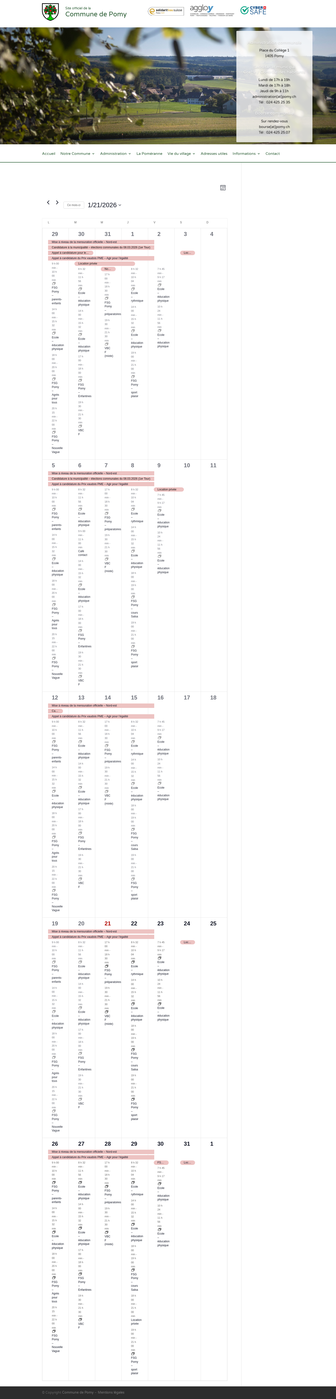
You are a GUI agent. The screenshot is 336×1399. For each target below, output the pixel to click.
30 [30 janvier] (161, 1144)
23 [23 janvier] (161, 923)
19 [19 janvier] (55, 923)
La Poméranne (149, 154)
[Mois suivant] (57, 202)
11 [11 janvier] (213, 465)
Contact (273, 154)
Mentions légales (111, 1393)
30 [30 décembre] (81, 234)
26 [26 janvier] (55, 1144)
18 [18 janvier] (213, 697)
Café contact (82, 553)
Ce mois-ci (73, 205)
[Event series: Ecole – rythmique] (133, 289)
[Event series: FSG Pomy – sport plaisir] (133, 377)
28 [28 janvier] (108, 1144)
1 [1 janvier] (132, 234)
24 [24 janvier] (187, 923)
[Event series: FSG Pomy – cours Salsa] (133, 597)
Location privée (136, 1322)
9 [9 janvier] (159, 465)
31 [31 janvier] (187, 1144)
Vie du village (179, 154)
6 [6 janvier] (79, 465)
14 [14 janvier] (108, 697)
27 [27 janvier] (81, 1144)
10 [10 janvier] (187, 465)
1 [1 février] (211, 1144)
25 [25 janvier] (213, 923)
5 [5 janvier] (53, 465)
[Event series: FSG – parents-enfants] (54, 284)
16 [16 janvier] (161, 697)
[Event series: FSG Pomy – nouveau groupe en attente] (54, 379)
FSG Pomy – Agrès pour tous (55, 618)
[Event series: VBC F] (80, 426)
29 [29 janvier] (134, 1144)
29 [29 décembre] (55, 234)
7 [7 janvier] (106, 465)
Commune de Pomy (78, 1393)
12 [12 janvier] (55, 697)
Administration (113, 154)
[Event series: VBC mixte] (106, 344)
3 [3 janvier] (185, 234)
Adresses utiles (214, 154)
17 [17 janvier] (187, 697)
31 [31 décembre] (108, 234)
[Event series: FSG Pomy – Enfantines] (80, 380)
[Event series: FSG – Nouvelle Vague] (54, 432)
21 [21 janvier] (108, 923)
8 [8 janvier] (132, 465)
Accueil (48, 154)
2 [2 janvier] (159, 234)
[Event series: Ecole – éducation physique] (54, 333)
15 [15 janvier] (134, 697)
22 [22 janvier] (134, 923)
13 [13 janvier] (81, 697)
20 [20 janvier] (81, 923)
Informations (244, 154)
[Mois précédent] (48, 202)
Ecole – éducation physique (84, 298)
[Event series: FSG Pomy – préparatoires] (106, 298)
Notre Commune (75, 154)
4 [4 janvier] (211, 234)
